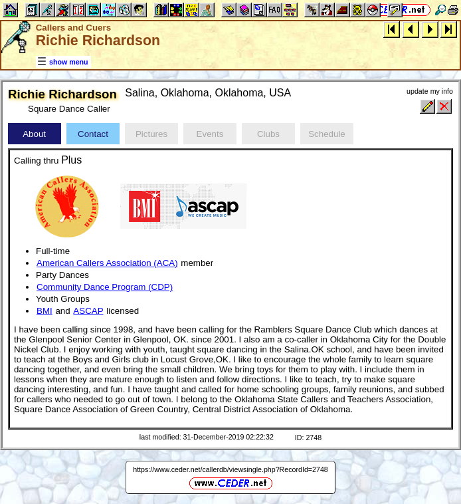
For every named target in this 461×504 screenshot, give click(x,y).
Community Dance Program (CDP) (105, 287)
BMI (44, 311)
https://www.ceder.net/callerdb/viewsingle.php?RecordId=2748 (230, 469)
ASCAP (88, 311)
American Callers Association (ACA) (107, 263)
